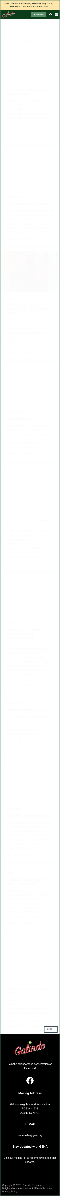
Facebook (29, 1068)
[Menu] (56, 14)
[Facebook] (50, 14)
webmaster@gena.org (30, 1135)
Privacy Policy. (10, 1191)
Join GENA (39, 14)
